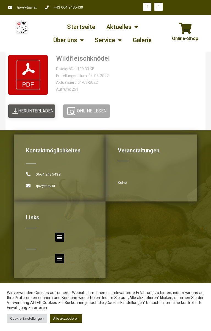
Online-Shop (185, 38)
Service (108, 40)
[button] (59, 237)
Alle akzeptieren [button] (66, 318)
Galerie (142, 40)
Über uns (68, 40)
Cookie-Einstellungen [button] (27, 318)
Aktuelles (122, 27)
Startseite (81, 26)
